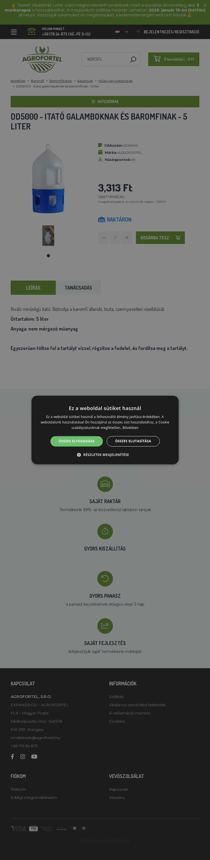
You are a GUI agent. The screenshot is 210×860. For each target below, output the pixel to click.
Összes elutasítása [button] (133, 441)
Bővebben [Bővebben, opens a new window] (130, 427)
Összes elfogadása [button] (77, 441)
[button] (105, 455)
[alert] (105, 430)
